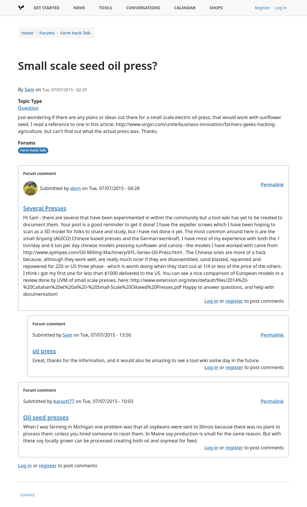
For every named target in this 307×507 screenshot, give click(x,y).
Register (262, 7)
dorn (75, 188)
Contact (27, 494)
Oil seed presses (46, 417)
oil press (44, 351)
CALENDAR (185, 7)
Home (27, 33)
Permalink (272, 184)
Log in (281, 7)
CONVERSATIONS (143, 7)
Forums (46, 33)
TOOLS (105, 7)
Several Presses (44, 208)
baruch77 (63, 401)
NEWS (79, 7)
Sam (29, 89)
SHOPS (216, 7)
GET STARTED (47, 7)
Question (28, 108)
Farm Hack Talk (76, 33)
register (234, 301)
